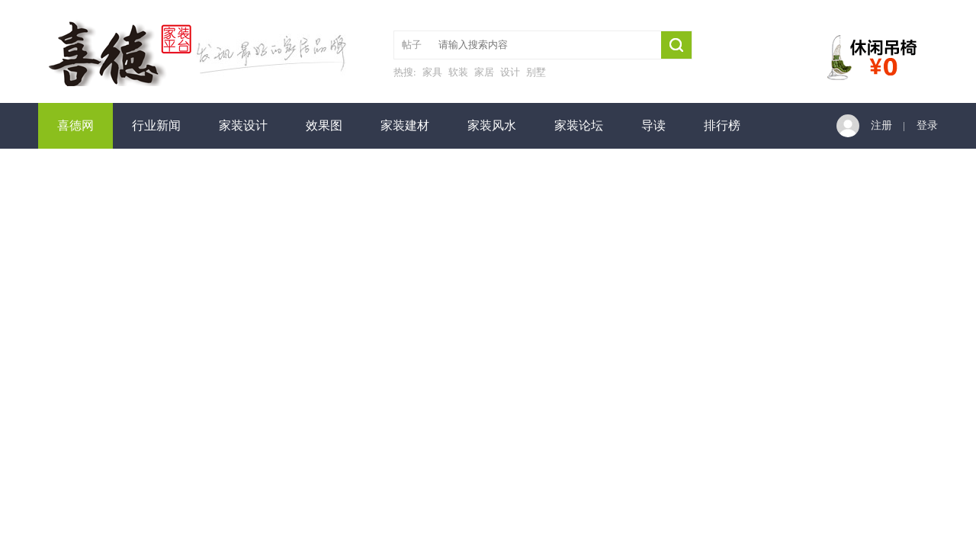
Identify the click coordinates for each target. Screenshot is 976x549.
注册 (881, 125)
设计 (510, 72)
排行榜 (722, 125)
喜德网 (75, 125)
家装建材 (404, 125)
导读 (653, 125)
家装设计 (243, 125)
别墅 (536, 72)
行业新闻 (156, 125)
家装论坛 (578, 125)
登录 (927, 125)
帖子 (412, 44)
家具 (432, 72)
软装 (458, 72)
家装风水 (491, 125)
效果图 (324, 125)
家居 (484, 72)
